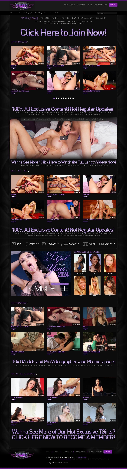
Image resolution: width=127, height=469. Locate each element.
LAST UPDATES (67, 452)
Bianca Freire (17, 397)
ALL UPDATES (81, 5)
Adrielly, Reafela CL (91, 352)
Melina (50, 91)
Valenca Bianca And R (92, 220)
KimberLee (87, 397)
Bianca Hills (52, 423)
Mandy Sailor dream (20, 91)
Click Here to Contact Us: (53, 457)
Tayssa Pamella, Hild (55, 66)
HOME (66, 5)
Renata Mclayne (54, 220)
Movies (89, 5)
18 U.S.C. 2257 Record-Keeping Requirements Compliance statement (90, 459)
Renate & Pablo (17, 352)
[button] (63, 138)
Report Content (82, 457)
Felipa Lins (87, 423)
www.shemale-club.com (65, 459)
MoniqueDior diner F (56, 352)
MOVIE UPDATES (81, 452)
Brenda (14, 66)
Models (72, 5)
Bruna (85, 327)
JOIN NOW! (113, 5)
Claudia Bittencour (91, 91)
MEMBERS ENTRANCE (100, 5)
